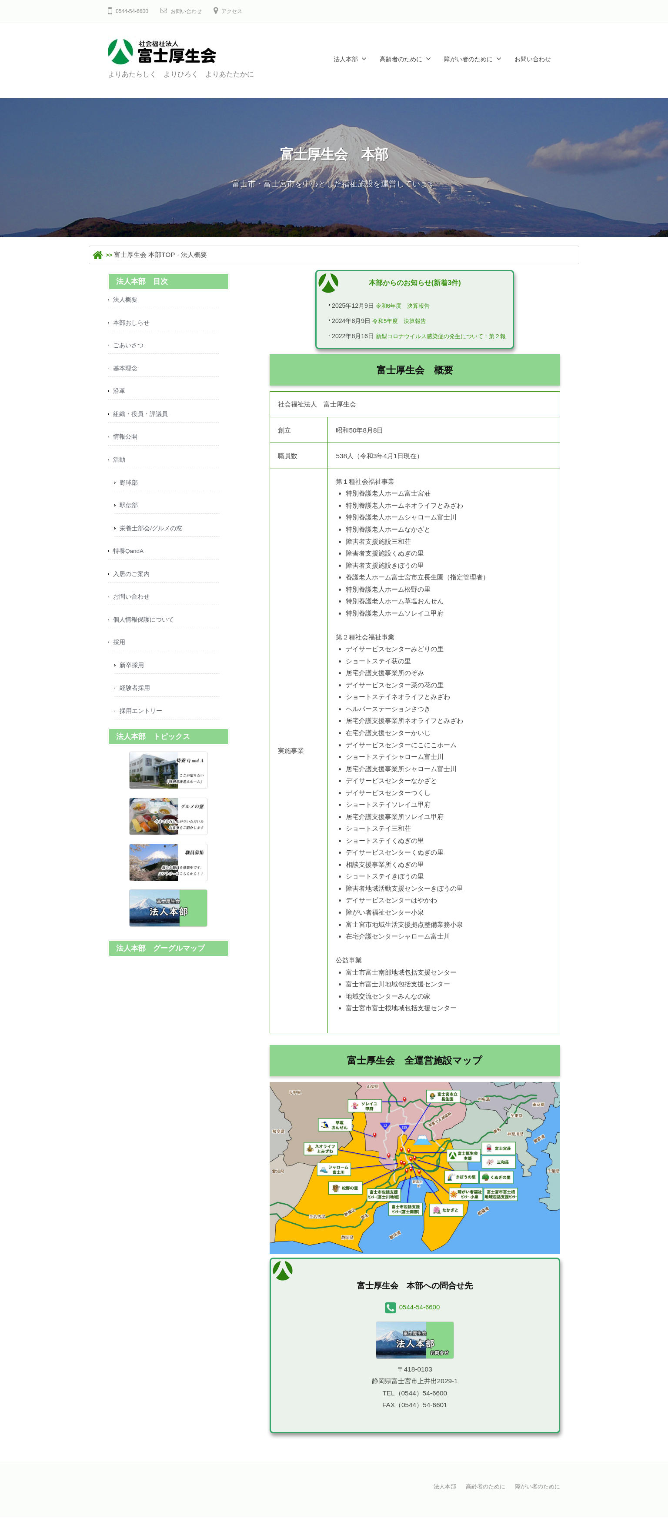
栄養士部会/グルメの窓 (153, 537)
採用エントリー (142, 727)
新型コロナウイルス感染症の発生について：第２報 (440, 338)
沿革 (119, 395)
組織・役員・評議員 (142, 419)
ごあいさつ (129, 347)
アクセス (243, 11)
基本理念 (126, 371)
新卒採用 (133, 680)
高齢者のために (401, 59)
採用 (119, 656)
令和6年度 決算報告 (396, 306)
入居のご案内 (132, 585)
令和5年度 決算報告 (393, 322)
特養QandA (130, 561)
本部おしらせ (132, 323)
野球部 (129, 490)
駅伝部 (129, 513)
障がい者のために (468, 59)
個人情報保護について (145, 632)
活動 (119, 466)
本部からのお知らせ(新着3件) (414, 282)
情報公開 (126, 442)
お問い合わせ (192, 11)
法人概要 (126, 300)
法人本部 (346, 59)
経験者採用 (136, 703)
